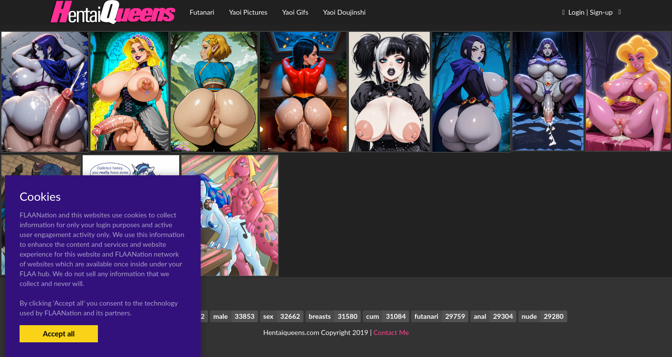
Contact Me (391, 332)
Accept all (58, 333)
